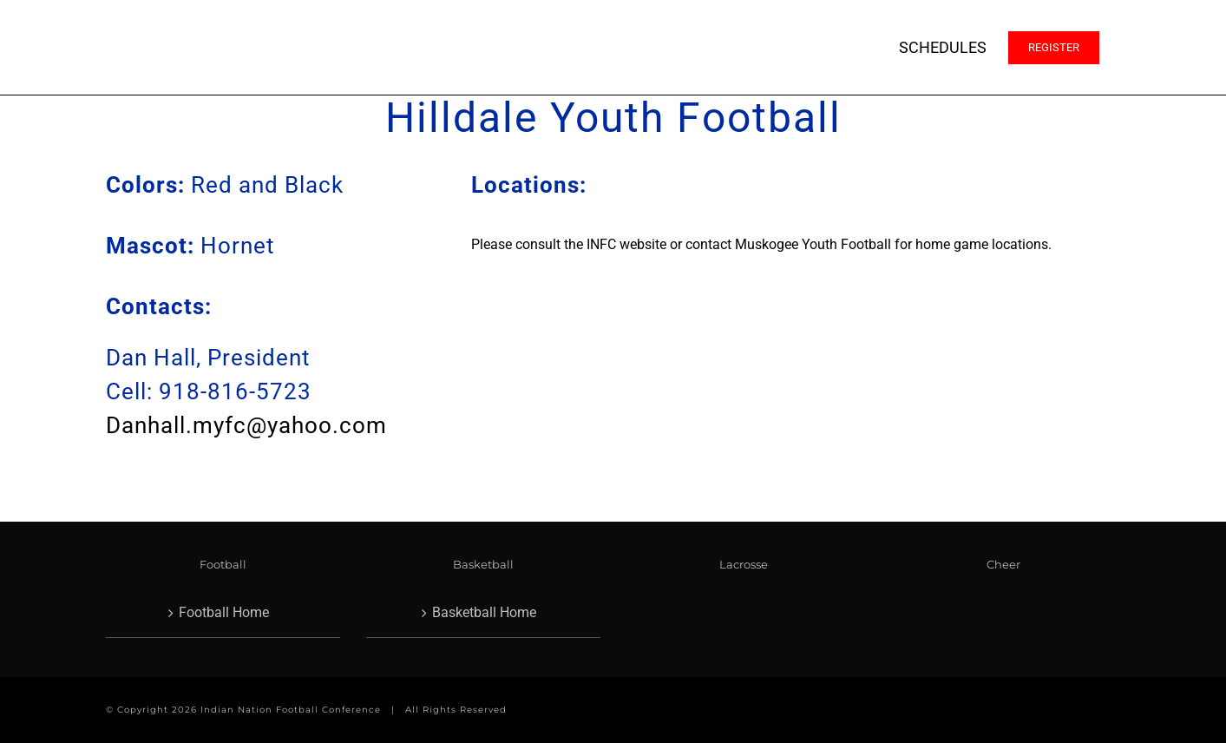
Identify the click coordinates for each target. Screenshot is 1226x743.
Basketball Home (484, 612)
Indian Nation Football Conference (290, 709)
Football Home (224, 612)
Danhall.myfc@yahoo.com (246, 425)
